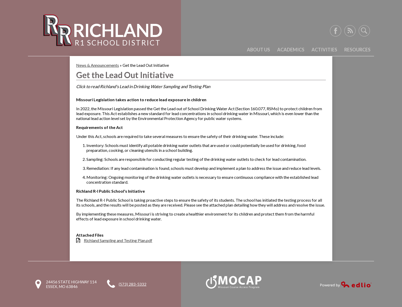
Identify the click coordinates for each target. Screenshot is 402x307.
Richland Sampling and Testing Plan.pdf (118, 240)
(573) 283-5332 (132, 284)
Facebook (335, 30)
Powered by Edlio (345, 284)
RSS (350, 30)
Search (364, 30)
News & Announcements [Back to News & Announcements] (97, 65)
